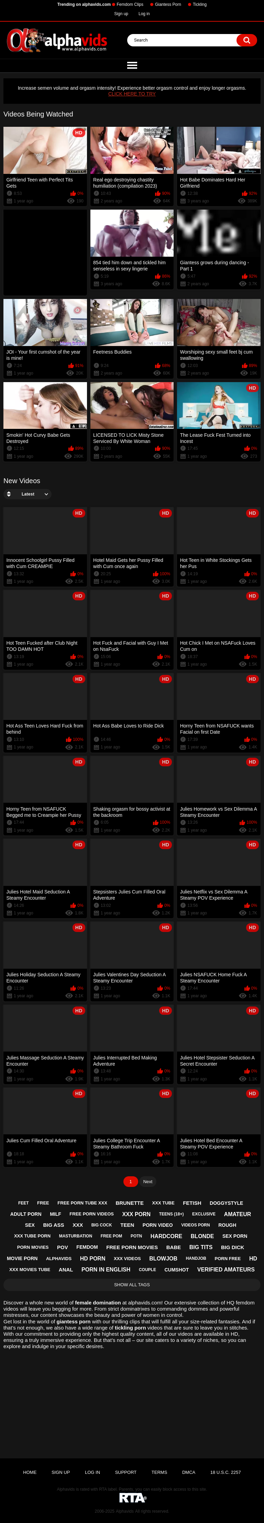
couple (147, 1269)
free (43, 1202)
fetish (192, 1203)
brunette (130, 1203)
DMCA (188, 1472)
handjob (196, 1258)
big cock (101, 1225)
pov (62, 1247)
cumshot (176, 1269)
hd (253, 1258)
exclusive (204, 1214)
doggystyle (226, 1203)
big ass (53, 1225)
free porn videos (91, 1213)
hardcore (166, 1236)
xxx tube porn (32, 1235)
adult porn (26, 1214)
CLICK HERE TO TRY (132, 94)
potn (136, 1236)
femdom (87, 1247)
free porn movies (132, 1247)
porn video (158, 1225)
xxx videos (127, 1258)
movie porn (22, 1258)
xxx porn (136, 1214)
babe (173, 1247)
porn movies (33, 1247)
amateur (237, 1214)
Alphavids (125, 1511)
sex (30, 1225)
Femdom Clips (130, 4)
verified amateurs (226, 1269)
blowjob (163, 1258)
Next (148, 1181)
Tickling (200, 4)
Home (29, 1472)
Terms (159, 1472)
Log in (144, 13)
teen (127, 1225)
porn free (228, 1258)
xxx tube (163, 1202)
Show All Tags (132, 1284)
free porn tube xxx (82, 1202)
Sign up (121, 13)
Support (126, 1472)
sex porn (234, 1236)
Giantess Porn (168, 4)
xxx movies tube (29, 1269)
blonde (202, 1236)
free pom (111, 1236)
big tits (201, 1247)
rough (227, 1225)
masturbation (75, 1236)
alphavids (59, 1258)
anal (66, 1269)
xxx (78, 1225)
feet (23, 1203)
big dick (232, 1247)
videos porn (195, 1225)
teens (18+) (171, 1214)
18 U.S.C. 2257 (225, 1472)
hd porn (93, 1258)
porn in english (105, 1269)
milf (55, 1214)
